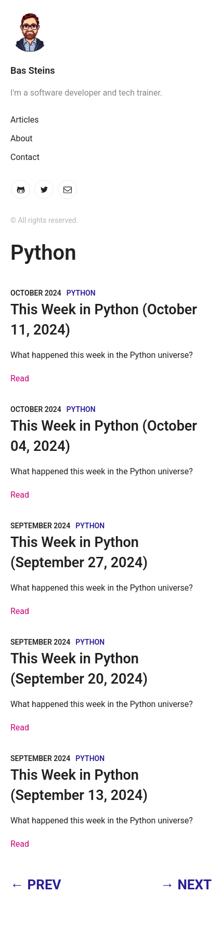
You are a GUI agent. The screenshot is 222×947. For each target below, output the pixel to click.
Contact (25, 157)
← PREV (35, 884)
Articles (24, 120)
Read (19, 378)
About (21, 138)
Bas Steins (32, 70)
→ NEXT (186, 884)
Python (81, 293)
